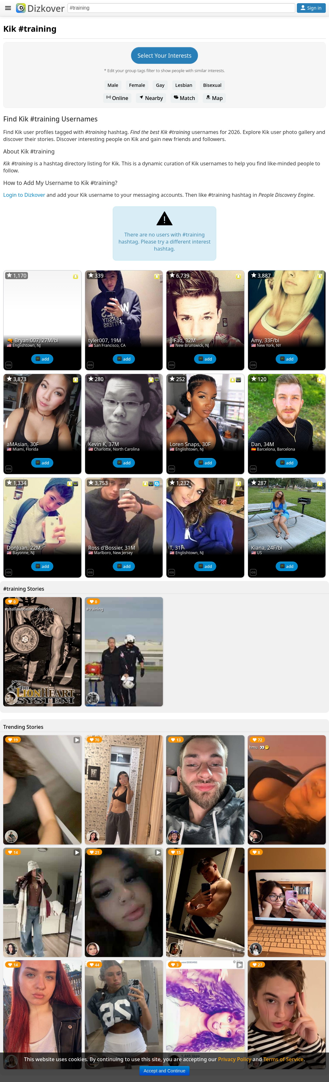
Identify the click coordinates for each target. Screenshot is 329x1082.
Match (184, 98)
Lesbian (183, 85)
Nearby (151, 98)
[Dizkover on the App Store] (9, 364)
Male (113, 85)
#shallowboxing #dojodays (29, 609)
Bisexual (212, 85)
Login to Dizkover (24, 194)
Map (214, 98)
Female (137, 85)
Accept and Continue (164, 1070)
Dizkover (40, 8)
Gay (160, 85)
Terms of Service (283, 1059)
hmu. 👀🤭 (259, 747)
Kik (9, 28)
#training (94, 609)
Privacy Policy (234, 1059)
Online (117, 98)
